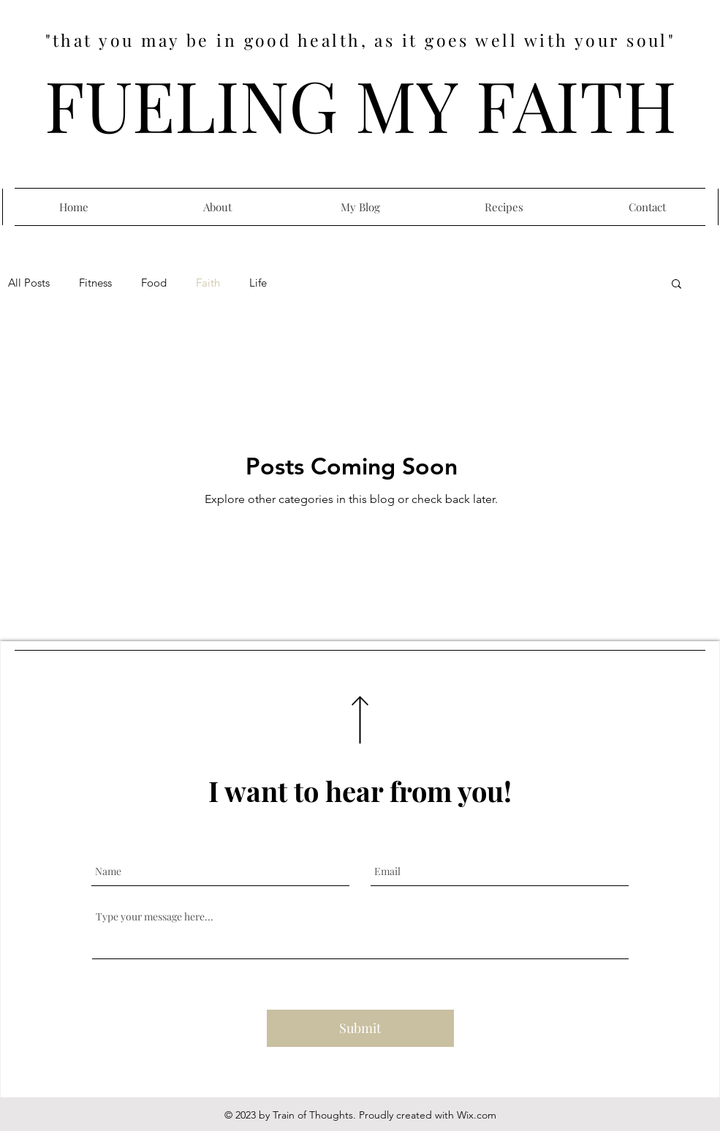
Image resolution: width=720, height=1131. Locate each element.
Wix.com (476, 1114)
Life (258, 283)
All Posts (29, 283)
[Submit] (360, 1028)
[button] (676, 284)
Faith (208, 283)
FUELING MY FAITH (361, 104)
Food (154, 283)
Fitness (95, 283)
